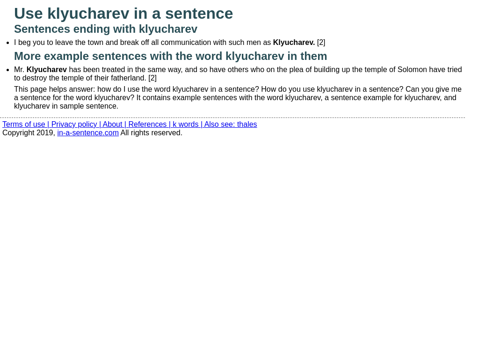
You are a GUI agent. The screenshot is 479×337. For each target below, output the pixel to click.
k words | (188, 124)
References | (150, 124)
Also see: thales (230, 124)
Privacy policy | (77, 124)
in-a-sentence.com (88, 133)
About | (116, 124)
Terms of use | (26, 124)
